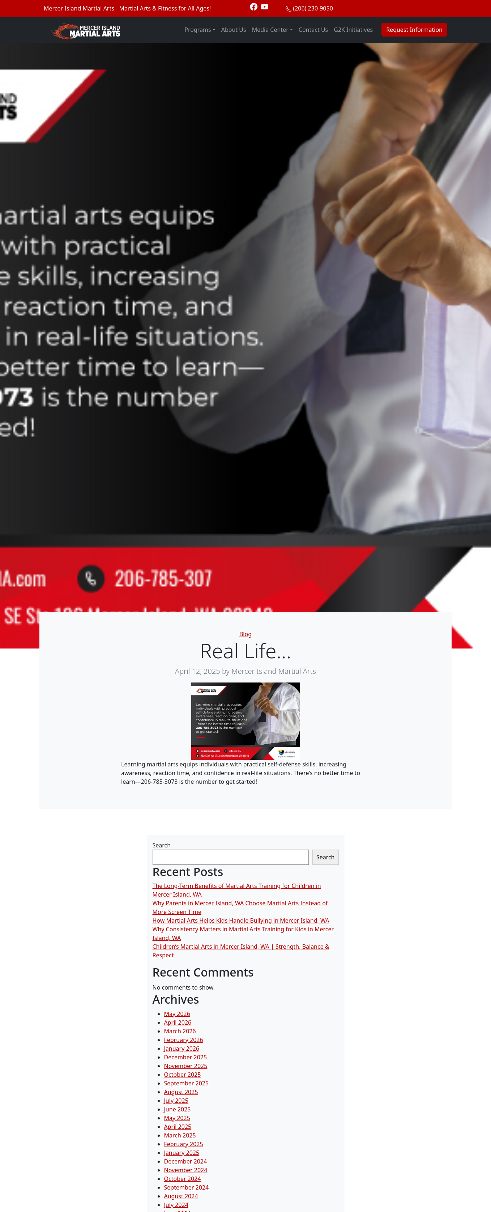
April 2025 (178, 1127)
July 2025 (176, 1101)
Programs (197, 30)
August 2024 (181, 1196)
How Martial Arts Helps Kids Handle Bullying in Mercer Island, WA (241, 920)
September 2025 (186, 1083)
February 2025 (183, 1144)
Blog (245, 634)
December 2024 (185, 1161)
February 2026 (183, 1040)
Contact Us (313, 30)
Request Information (414, 30)
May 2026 (177, 1014)
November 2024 (186, 1170)
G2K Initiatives (353, 30)
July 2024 (176, 1205)
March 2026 (180, 1031)
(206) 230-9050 (313, 8)
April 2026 (178, 1022)
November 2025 (186, 1066)
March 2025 (180, 1135)
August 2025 (181, 1092)
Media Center (270, 30)
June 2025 (177, 1109)
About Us (233, 30)
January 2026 (182, 1048)
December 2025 (185, 1057)
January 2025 (182, 1153)
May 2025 (177, 1118)
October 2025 (182, 1075)
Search (162, 845)
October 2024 (182, 1179)
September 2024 (186, 1187)
